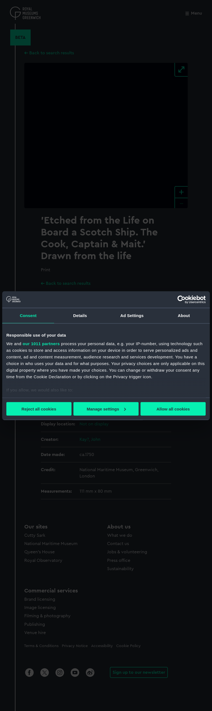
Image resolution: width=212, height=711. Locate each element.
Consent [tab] (28, 315)
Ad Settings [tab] (132, 315)
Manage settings (106, 408)
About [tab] (184, 315)
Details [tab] (80, 315)
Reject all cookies (39, 408)
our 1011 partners (41, 343)
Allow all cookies (173, 408)
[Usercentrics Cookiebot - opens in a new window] (181, 299)
